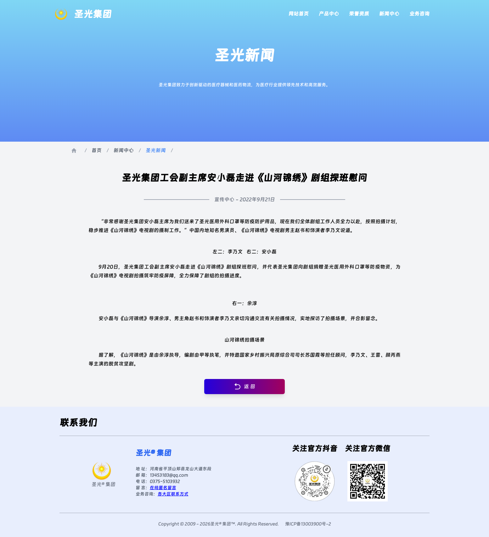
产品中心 (329, 14)
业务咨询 (419, 14)
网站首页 (299, 14)
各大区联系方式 (173, 493)
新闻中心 (389, 14)
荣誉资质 (359, 14)
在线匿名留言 (163, 487)
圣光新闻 (156, 150)
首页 (97, 150)
